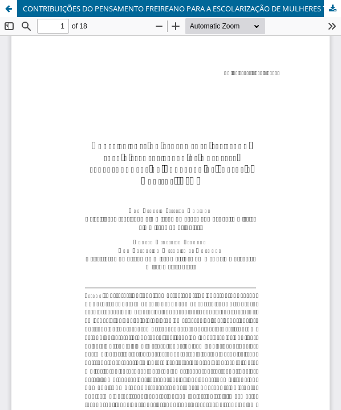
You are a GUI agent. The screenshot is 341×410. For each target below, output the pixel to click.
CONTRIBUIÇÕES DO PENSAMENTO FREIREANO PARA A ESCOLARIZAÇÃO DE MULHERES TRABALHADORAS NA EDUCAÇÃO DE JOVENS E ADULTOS (182, 8)
